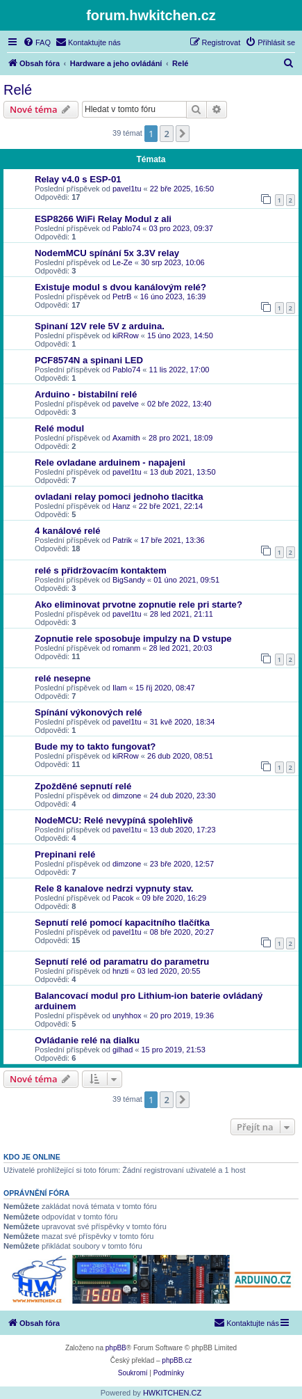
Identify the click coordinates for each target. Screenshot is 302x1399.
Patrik (122, 540)
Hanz (121, 506)
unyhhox (127, 1015)
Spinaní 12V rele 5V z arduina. (100, 326)
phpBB (116, 1348)
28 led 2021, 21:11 (181, 614)
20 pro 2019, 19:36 (182, 1015)
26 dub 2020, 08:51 (180, 756)
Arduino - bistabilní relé (86, 394)
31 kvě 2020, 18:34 (182, 722)
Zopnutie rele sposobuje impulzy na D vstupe (133, 638)
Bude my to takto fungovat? (95, 746)
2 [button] (166, 133)
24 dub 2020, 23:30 (183, 795)
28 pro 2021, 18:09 (180, 438)
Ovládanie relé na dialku (87, 1040)
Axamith (126, 438)
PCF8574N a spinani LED (89, 360)
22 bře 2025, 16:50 (182, 188)
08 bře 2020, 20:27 (182, 932)
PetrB (122, 296)
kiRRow (125, 335)
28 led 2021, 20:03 (180, 648)
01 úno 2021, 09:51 (186, 580)
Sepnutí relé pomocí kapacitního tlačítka (122, 922)
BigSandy (128, 580)
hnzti (120, 971)
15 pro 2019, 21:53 (173, 1049)
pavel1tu (127, 188)
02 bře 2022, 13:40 (179, 404)
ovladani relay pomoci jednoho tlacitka (119, 496)
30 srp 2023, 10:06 (173, 262)
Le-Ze (122, 262)
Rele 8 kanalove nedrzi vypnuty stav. (114, 888)
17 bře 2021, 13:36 (172, 540)
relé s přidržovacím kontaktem (101, 570)
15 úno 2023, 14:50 (180, 335)
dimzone (127, 795)
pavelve (125, 404)
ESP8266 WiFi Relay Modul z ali (103, 219)
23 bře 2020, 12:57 (182, 864)
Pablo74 (126, 228)
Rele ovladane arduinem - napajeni (110, 462)
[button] (183, 133)
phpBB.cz (177, 1360)
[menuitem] (37, 42)
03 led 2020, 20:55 (168, 971)
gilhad (122, 1049)
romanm (126, 648)
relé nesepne (63, 678)
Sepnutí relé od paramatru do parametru (122, 961)
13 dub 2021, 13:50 (183, 472)
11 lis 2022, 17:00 (179, 369)
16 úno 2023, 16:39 (173, 296)
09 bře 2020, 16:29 (174, 898)
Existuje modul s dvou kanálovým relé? (120, 287)
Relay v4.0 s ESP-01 (78, 179)
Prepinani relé (65, 854)
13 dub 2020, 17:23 (183, 829)
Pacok (123, 898)
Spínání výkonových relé (88, 712)
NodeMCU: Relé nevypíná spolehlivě (114, 820)
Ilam (119, 687)
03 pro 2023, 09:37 (181, 228)
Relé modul (59, 428)
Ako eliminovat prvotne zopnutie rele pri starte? (138, 604)
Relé (17, 89)
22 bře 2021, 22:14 (171, 506)
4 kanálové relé (68, 530)
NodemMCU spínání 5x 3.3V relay (107, 253)
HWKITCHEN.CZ (172, 1393)
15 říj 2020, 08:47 (165, 687)
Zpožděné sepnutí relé (83, 786)
